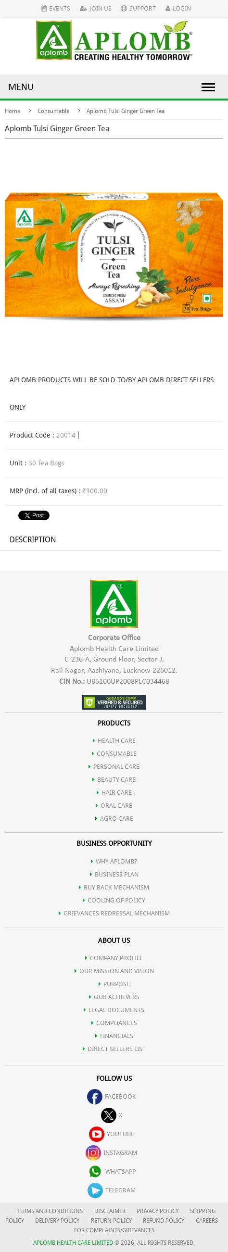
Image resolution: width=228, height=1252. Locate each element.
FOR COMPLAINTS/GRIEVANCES (114, 1230)
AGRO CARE (114, 818)
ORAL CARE (114, 805)
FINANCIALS (114, 1035)
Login (178, 8)
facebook (111, 1096)
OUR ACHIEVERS (114, 997)
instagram (111, 1152)
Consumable (53, 111)
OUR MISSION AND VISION (114, 971)
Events (55, 8)
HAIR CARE (114, 792)
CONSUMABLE (114, 753)
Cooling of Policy (114, 900)
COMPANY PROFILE (114, 958)
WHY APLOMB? (114, 861)
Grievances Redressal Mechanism (114, 913)
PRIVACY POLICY (157, 1211)
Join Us (96, 8)
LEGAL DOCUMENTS (114, 1010)
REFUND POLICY (163, 1220)
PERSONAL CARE (114, 766)
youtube (111, 1134)
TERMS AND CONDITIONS (50, 1211)
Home (12, 111)
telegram (112, 1190)
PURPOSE (114, 984)
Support (138, 8)
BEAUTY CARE (114, 779)
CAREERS (207, 1220)
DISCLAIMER (110, 1211)
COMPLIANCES (114, 1023)
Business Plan (114, 874)
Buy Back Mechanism (114, 887)
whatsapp (112, 1171)
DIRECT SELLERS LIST (114, 1048)
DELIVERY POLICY (57, 1220)
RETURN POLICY (111, 1220)
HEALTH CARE (114, 740)
